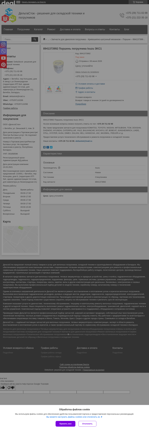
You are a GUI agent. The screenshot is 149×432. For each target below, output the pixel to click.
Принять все (65, 424)
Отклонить (87, 424)
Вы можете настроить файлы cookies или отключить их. (73, 417)
